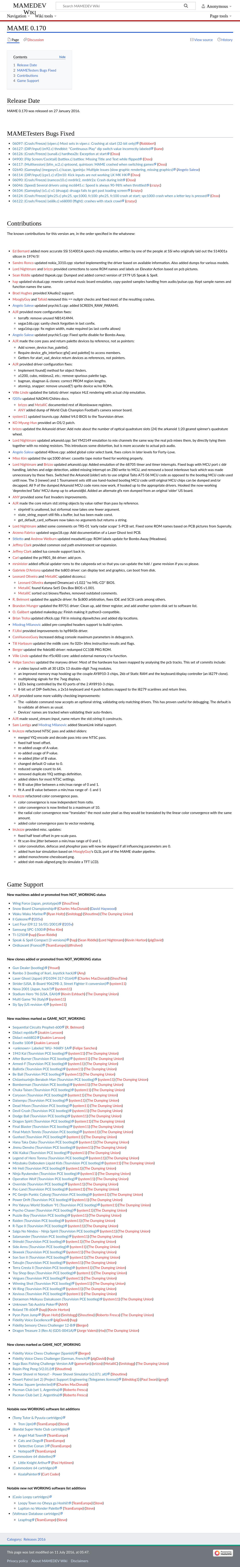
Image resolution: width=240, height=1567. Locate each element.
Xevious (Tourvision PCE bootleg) (38, 1294)
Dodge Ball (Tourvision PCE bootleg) (40, 1116)
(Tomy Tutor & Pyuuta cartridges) (37, 1418)
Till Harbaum (22, 643)
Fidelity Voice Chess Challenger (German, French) (50, 1358)
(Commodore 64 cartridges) (33, 1468)
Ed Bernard (21, 251)
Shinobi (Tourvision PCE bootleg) (37, 1241)
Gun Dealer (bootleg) (28, 968)
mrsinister (20, 564)
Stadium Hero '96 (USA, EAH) (35, 994)
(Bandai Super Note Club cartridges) (40, 1429)
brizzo (48, 269)
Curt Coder (50, 1474)
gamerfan (82, 1363)
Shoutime (91, 914)
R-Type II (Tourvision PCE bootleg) (38, 1226)
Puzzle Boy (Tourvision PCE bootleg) (40, 1215)
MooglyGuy (21, 299)
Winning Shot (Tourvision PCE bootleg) (42, 1283)
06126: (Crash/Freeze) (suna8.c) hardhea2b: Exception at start (60, 154)
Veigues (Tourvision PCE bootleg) (38, 1278)
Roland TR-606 (24, 1310)
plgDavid (156, 940)
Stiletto (18, 539)
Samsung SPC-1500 (28, 929)
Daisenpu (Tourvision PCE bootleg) (39, 1100)
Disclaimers (79, 1561)
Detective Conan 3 (32, 1446)
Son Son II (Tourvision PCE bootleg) (39, 1257)
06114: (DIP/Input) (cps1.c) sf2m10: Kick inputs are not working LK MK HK (70, 175)
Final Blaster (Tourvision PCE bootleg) (41, 1126)
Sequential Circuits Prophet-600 (37, 1027)
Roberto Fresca (108, 1315)
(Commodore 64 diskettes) (32, 1456)
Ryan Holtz (56, 914)
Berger (18, 649)
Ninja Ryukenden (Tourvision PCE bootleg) (45, 1173)
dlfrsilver (75, 945)
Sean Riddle (21, 275)
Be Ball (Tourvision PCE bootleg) (37, 1074)
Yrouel (54, 968)
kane (158, 149)
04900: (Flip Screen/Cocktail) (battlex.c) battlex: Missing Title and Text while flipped (76, 159)
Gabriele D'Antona (27, 570)
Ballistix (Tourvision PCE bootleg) (38, 1069)
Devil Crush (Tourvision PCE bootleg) (41, 1111)
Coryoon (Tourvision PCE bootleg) (38, 1095)
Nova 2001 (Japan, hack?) (32, 989)
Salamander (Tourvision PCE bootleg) (41, 1236)
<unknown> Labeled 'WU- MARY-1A (41, 1048)
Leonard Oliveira (25, 576)
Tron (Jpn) (25, 1424)
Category (14, 1539)
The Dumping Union (116, 914)
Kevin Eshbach (73, 994)
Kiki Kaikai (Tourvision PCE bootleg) (40, 1153)
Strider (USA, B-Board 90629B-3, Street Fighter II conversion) (59, 983)
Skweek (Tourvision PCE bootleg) (38, 1252)
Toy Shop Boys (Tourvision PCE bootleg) (43, 1273)
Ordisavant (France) (27, 945)
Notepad (24, 1451)
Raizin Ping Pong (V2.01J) (32, 1369)
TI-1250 (19, 935)
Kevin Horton (136, 940)
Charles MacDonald (73, 908)
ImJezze (19, 731)
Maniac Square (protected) (33, 1384)
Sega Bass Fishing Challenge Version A (42, 1363)
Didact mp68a (23, 1032)
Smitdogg (74, 914)
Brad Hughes (22, 293)
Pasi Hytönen (62, 1463)
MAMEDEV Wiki (29, 8)
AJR (16, 312)
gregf (163, 1379)
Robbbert (148, 143)
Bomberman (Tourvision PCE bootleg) (41, 1084)
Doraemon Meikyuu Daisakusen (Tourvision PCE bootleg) (56, 1299)
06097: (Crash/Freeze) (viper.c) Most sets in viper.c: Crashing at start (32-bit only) (74, 143)
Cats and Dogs (29, 1441)
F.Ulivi (17, 631)
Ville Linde (20, 392)
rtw (102, 1330)
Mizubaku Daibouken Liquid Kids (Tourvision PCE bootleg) (57, 1163)
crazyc (155, 185)
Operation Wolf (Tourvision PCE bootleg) (43, 1179)
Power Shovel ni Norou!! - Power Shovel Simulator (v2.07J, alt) (60, 1374)
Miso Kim (20, 458)
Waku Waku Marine (28, 914)
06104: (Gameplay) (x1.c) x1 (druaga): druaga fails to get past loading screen (70, 190)
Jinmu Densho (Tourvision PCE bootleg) (43, 1147)
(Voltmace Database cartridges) (36, 1513)
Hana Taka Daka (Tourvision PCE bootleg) (44, 1142)
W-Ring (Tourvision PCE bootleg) (37, 1289)
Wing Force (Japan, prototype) (35, 903)
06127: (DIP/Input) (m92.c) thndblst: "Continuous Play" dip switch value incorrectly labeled (81, 149)
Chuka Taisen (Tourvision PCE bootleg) (42, 1090)
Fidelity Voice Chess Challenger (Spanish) (43, 1353)
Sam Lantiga (22, 725)
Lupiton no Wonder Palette (38, 1508)
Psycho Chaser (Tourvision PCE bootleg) (43, 1210)
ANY (21, 410)
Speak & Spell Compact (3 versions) (39, 940)
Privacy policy (17, 1561)
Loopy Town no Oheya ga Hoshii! (43, 1503)
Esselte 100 (21, 1043)
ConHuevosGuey (25, 637)
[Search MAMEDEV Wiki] (126, 5)
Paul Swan (149, 1379)
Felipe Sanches (24, 662)
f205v (17, 398)
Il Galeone (20, 919)
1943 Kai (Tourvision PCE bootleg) (39, 1053)
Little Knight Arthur (32, 1463)
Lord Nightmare (24, 269)
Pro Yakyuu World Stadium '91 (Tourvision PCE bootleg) (55, 1205)
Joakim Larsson (50, 1032)
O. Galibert (21, 612)
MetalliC (41, 405)
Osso (115, 154)
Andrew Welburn (44, 539)
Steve (63, 1424)
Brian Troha (21, 618)
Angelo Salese (188, 169)
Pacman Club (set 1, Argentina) (36, 1390)
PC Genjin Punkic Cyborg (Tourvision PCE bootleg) (51, 1194)
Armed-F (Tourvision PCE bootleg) (38, 1064)
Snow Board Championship (33, 908)
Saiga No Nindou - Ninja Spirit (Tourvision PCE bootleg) (55, 1231)
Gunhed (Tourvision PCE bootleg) (38, 1137)
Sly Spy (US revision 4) (29, 1004)
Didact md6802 (24, 1037)
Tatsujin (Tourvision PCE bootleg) (38, 1262)
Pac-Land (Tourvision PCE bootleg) (39, 1189)
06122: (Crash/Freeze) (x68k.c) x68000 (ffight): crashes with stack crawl (67, 201)
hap (15, 281)
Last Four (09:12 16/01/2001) (36, 924)
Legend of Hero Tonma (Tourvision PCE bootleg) (49, 1158)
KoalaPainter (27, 1474)
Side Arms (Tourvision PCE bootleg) (39, 1247)
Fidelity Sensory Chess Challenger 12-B (42, 1325)
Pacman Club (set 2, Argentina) (36, 1395)
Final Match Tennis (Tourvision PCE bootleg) (46, 1132)
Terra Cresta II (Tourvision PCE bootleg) (42, 1268)
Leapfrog (24, 1520)
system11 (20, 416)
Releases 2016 (35, 1539)
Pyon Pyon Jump (25, 1315)
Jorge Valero (87, 1330)
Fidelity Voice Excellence (31, 1320)
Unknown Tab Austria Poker (34, 1304)
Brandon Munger (25, 606)
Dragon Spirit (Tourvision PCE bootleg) (42, 1121)
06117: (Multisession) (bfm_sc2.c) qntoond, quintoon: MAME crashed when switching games (83, 164)
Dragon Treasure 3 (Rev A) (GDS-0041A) (43, 1330)
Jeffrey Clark (22, 545)
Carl (16, 557)
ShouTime (70, 903)
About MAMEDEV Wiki (49, 1561)
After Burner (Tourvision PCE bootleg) (41, 1059)
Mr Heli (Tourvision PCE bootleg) (37, 1168)
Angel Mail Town (30, 1435)
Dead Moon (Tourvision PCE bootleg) (41, 1106)
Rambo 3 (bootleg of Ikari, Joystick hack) (43, 973)
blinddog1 (130, 1379)
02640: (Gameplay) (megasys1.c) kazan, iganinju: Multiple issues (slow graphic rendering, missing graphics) (93, 169)
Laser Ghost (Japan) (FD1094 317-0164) (43, 978)
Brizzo (48, 464)
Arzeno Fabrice (24, 532)
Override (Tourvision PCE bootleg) (38, 1184)
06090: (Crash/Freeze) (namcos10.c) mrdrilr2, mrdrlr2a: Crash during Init (67, 180)
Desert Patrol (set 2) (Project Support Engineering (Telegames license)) (65, 1379)
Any (81, 973)
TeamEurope (56, 945)
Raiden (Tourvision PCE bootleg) (37, 1220)
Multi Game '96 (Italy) (29, 999)
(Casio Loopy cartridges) (31, 1497)
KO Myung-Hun (25, 423)
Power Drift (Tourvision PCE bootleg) (41, 1200)
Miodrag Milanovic (27, 624)
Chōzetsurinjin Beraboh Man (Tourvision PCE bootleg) (53, 1079)
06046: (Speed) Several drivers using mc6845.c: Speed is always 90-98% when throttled (79, 185)
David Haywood (103, 908)
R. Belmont (21, 599)
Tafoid (42, 299)
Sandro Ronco (23, 263)
